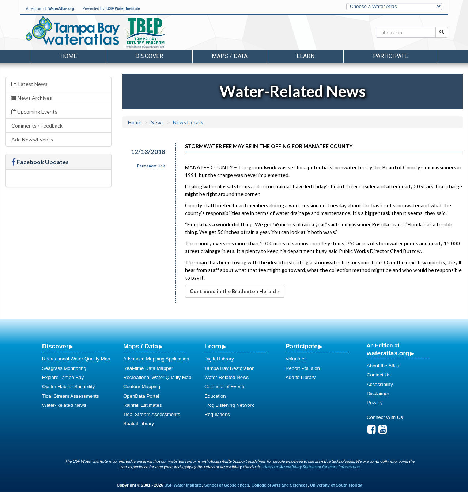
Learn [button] (305, 56)
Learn (213, 346)
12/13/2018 (148, 151)
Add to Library (301, 377)
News (157, 122)
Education (215, 396)
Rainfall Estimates (142, 405)
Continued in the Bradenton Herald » (235, 291)
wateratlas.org (388, 353)
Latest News (29, 84)
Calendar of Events (224, 386)
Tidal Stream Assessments (70, 396)
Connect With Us (385, 417)
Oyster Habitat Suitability (68, 386)
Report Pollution (303, 368)
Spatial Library (138, 423)
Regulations (217, 414)
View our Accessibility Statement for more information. (311, 466)
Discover (55, 346)
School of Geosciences (226, 485)
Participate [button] (390, 56)
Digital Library (219, 359)
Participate (302, 346)
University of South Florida (336, 485)
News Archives (31, 98)
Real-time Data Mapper (148, 368)
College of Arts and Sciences (280, 485)
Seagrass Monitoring (64, 368)
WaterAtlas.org (61, 9)
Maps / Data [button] (230, 56)
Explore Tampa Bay (63, 377)
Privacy (374, 402)
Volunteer (296, 359)
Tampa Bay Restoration (229, 368)
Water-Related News (64, 405)
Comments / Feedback (37, 125)
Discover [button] (149, 56)
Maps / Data (140, 346)
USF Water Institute (123, 9)
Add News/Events (32, 139)
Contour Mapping (141, 386)
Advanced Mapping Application (156, 359)
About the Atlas (383, 365)
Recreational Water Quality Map (76, 359)
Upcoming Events (34, 112)
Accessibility (380, 384)
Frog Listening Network (229, 405)
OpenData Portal (141, 396)
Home (68, 56)
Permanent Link (151, 166)
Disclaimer (378, 393)
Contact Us (378, 375)
